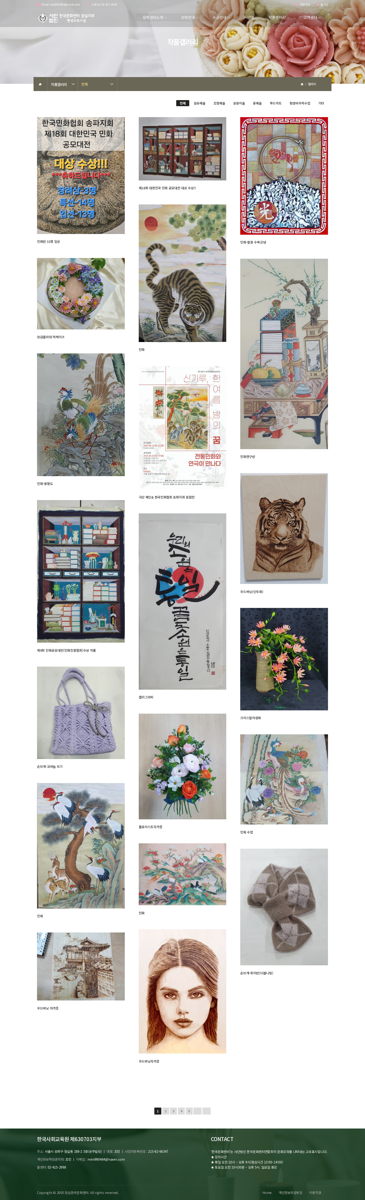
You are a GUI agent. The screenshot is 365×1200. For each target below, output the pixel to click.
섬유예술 (200, 103)
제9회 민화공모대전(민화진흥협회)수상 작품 (66, 650)
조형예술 (219, 103)
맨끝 (207, 1111)
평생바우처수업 (300, 103)
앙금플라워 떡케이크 (50, 337)
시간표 (249, 17)
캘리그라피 (146, 697)
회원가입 (303, 4)
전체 (84, 84)
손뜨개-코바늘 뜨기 (50, 766)
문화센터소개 (153, 17)
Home (266, 1192)
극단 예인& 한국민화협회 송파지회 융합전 (167, 497)
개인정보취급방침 (290, 1192)
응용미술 (239, 103)
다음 (197, 1111)
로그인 (322, 4)
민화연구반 (247, 456)
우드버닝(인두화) (251, 591)
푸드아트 (276, 103)
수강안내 (219, 17)
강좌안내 (188, 17)
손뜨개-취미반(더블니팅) (256, 973)
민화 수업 (246, 832)
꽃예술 (257, 103)
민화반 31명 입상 (48, 241)
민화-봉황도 (45, 483)
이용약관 (315, 1192)
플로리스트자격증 (150, 826)
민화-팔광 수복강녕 (253, 242)
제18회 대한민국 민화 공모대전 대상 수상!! (167, 188)
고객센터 (310, 17)
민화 (142, 349)
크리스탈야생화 (250, 717)
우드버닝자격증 (149, 1061)
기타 (321, 103)
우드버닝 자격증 (48, 1008)
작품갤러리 (277, 17)
